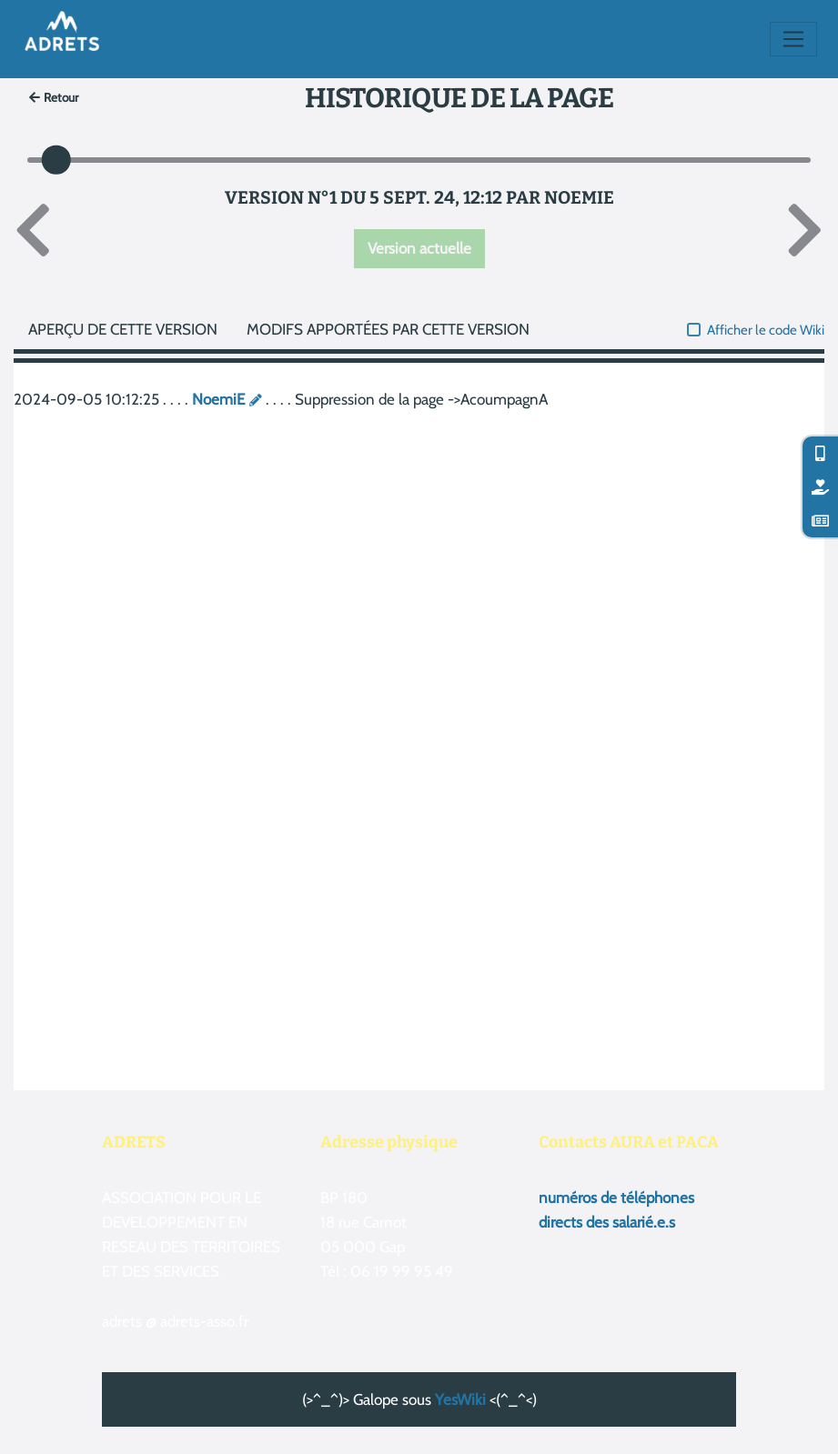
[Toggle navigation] (794, 39)
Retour (54, 97)
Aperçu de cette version (122, 329)
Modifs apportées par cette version (388, 329)
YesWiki (460, 1399)
